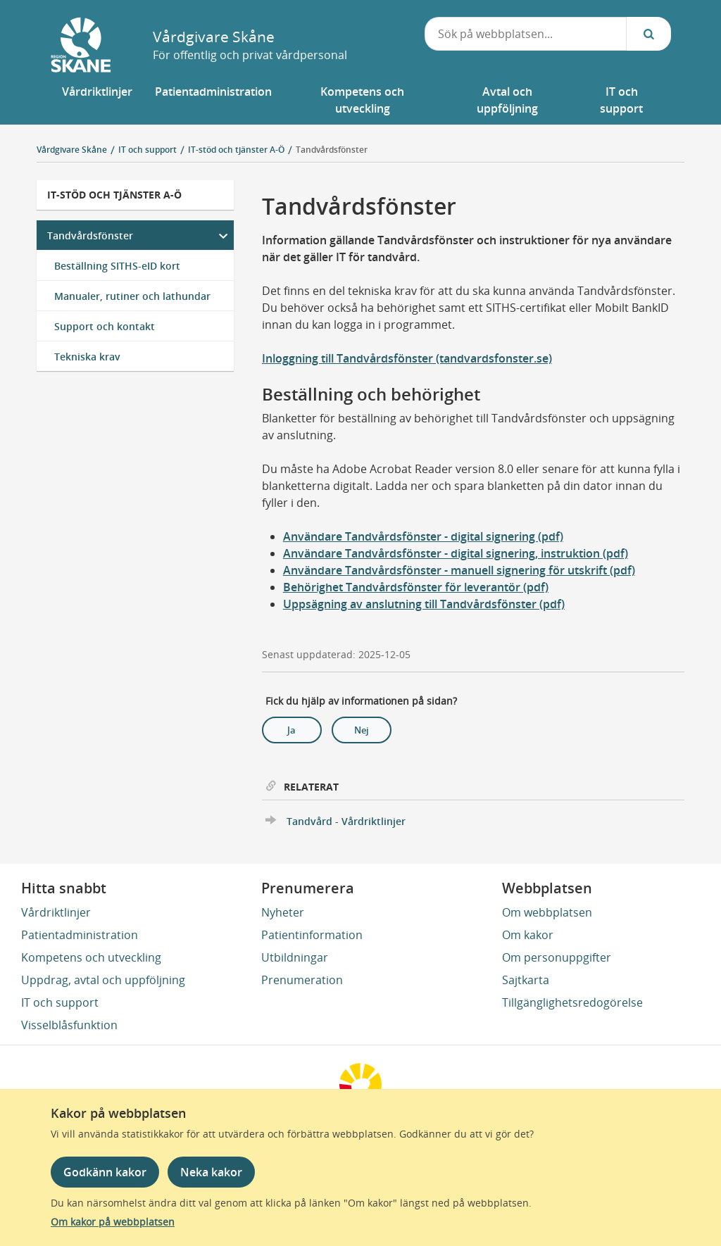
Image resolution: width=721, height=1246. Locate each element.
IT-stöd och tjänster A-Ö (114, 194)
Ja (291, 730)
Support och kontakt (104, 326)
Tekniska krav (87, 356)
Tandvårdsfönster (332, 150)
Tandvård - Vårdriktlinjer (346, 821)
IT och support (60, 1002)
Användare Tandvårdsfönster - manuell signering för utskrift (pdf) (459, 570)
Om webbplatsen (547, 912)
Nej (361, 730)
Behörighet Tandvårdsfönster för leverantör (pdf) (415, 587)
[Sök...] (648, 34)
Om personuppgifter (556, 957)
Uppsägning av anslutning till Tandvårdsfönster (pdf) (424, 604)
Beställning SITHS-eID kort (117, 265)
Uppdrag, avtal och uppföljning (103, 980)
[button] (97, 100)
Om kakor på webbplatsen (113, 1221)
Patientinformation (312, 935)
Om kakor (527, 935)
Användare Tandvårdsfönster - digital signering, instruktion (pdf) (455, 553)
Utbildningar (294, 957)
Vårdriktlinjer (56, 912)
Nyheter (282, 912)
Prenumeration (302, 980)
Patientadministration (79, 935)
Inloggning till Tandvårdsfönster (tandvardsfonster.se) (407, 358)
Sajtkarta (525, 980)
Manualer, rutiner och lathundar (132, 296)
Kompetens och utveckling (91, 957)
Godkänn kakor (104, 1172)
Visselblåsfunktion (69, 1025)
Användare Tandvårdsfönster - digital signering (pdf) (423, 536)
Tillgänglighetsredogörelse (572, 1002)
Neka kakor (211, 1172)
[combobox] (526, 34)
